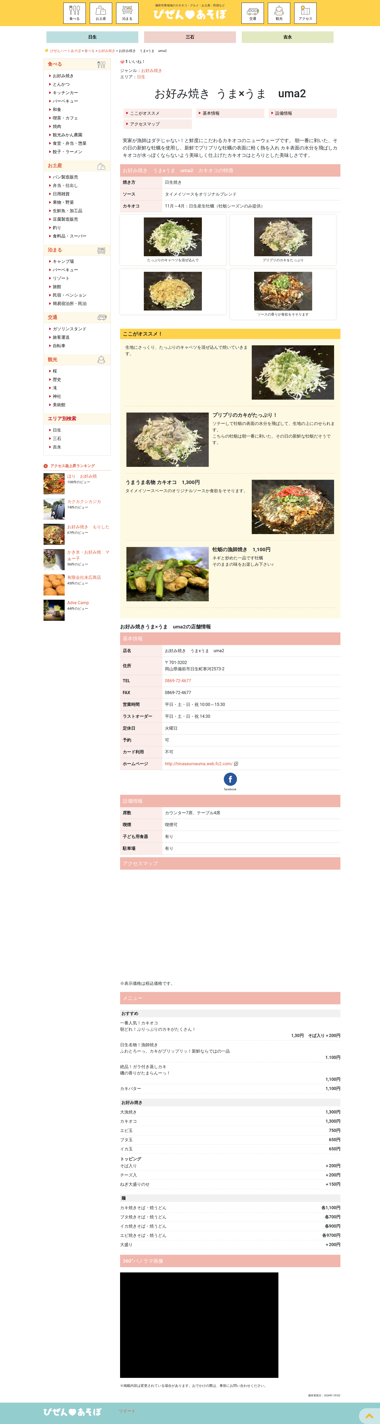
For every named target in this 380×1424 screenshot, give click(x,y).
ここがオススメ (145, 113)
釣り (57, 227)
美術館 (59, 404)
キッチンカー (65, 92)
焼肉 (57, 126)
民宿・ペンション (70, 295)
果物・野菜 (63, 202)
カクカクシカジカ (84, 501)
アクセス (305, 19)
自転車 (59, 345)
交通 (252, 19)
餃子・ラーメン (67, 151)
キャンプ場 (63, 261)
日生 (92, 37)
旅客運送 (61, 337)
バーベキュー (65, 101)
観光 (279, 19)
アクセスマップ (145, 124)
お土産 (101, 19)
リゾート (61, 278)
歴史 (57, 379)
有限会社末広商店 (84, 577)
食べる (74, 19)
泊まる (127, 19)
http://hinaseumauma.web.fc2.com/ (199, 763)
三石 (190, 37)
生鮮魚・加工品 (67, 210)
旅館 (57, 286)
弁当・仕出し (65, 185)
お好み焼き (151, 70)
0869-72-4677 (178, 680)
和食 (57, 109)
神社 (57, 396)
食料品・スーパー (70, 236)
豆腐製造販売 (65, 219)
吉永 (287, 37)
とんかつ (61, 84)
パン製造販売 (65, 177)
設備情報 (283, 113)
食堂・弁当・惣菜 (70, 143)
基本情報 (211, 113)
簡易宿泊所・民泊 (70, 303)
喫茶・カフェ (65, 117)
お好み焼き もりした (88, 526)
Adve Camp (78, 602)
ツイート (127, 1410)
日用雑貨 (61, 193)
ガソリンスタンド (70, 328)
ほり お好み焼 (82, 476)
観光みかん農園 (67, 134)
